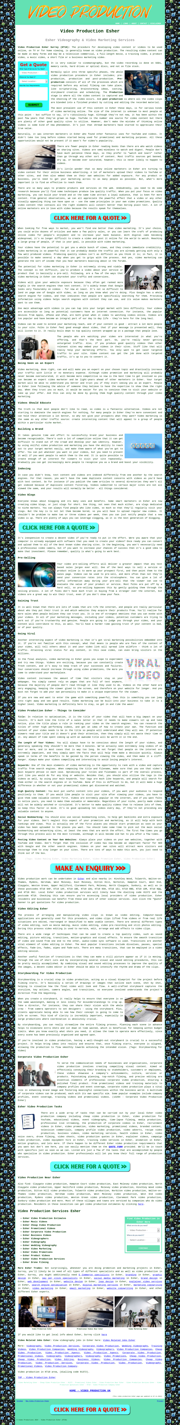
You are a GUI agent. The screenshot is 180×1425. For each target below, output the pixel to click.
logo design (106, 1281)
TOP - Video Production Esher (37, 1377)
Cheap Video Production (145, 1356)
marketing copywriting (148, 1285)
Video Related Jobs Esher (119, 1340)
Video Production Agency (62, 1352)
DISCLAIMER (155, 24)
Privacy (160, 1401)
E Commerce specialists (94, 1275)
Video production (29, 879)
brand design (149, 1278)
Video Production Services (62, 1346)
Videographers (105, 1349)
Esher (81, 879)
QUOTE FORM (116, 1147)
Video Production (130, 1363)
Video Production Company (61, 1366)
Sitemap (20, 1401)
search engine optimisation (49, 1285)
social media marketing (109, 1278)
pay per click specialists (60, 1278)
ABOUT (134, 24)
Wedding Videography (135, 1346)
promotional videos (124, 1126)
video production (68, 902)
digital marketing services (100, 1285)
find (27, 1184)
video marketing (42, 1288)
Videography (33, 1346)
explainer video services (145, 1281)
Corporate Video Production (101, 1346)
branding (131, 1275)
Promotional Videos (30, 1356)
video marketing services (99, 1133)
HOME (118, 24)
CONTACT (143, 24)
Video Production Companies (46, 1349)
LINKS (125, 24)
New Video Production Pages (37, 1401)
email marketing (80, 1288)
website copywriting (120, 1288)
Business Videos (89, 1359)
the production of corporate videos (106, 1123)
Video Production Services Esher (49, 1211)
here (140, 1204)
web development (38, 1281)
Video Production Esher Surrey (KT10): (44, 47)
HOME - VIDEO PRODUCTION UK (90, 1390)
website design (73, 1281)
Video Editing (64, 1359)
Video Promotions (115, 1356)
